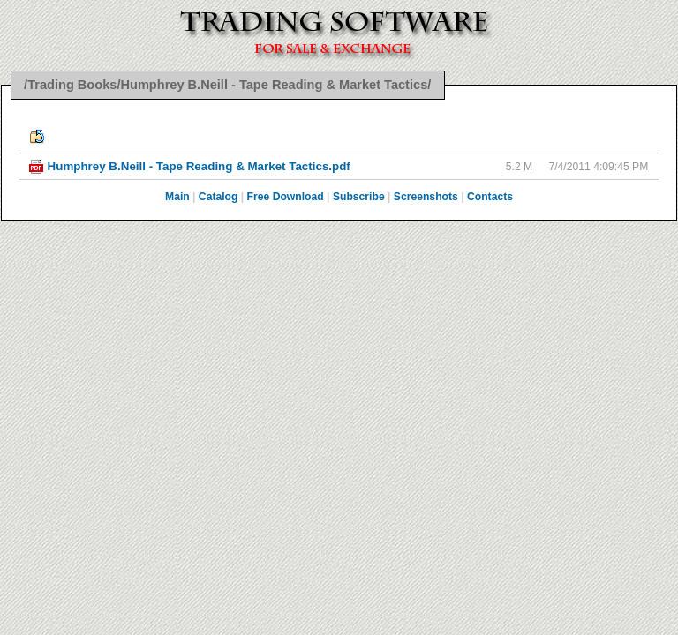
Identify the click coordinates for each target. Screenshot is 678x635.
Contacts (490, 196)
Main (177, 196)
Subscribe (359, 196)
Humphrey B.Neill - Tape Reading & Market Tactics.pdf (199, 166)
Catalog (218, 196)
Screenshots (426, 196)
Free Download (285, 196)
